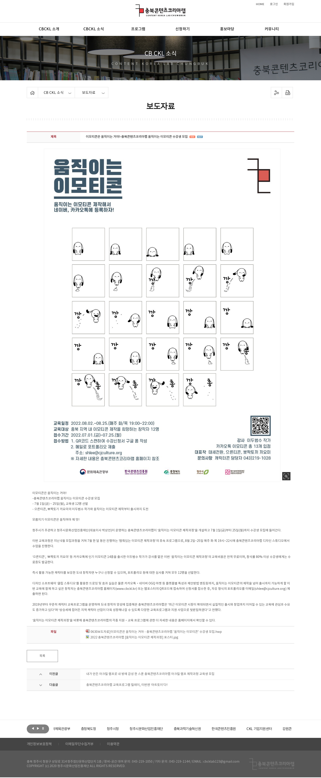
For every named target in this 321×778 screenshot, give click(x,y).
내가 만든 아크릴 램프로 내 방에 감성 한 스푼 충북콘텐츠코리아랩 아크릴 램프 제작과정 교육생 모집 (150, 674)
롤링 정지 (43, 728)
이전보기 (33, 728)
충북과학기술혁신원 (204, 729)
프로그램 (138, 29)
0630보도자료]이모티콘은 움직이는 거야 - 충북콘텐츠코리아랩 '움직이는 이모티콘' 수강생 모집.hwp (154, 632)
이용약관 (117, 745)
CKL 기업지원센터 (279, 729)
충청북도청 (100, 729)
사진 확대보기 (286, 476)
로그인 (274, 4)
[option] (70, 728)
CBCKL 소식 (93, 29)
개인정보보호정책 (40, 745)
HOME (260, 4)
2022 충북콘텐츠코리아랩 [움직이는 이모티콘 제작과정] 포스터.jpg (132, 637)
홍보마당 (227, 29)
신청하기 (182, 29)
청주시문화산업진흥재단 (161, 729)
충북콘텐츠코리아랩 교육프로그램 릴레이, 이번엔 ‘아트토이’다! (126, 685)
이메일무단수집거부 (82, 745)
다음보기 (38, 728)
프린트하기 (287, 92)
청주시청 (125, 729)
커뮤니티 (272, 29)
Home (28, 89)
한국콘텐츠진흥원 (243, 729)
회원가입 (289, 4)
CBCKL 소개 (49, 29)
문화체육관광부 (70, 729)
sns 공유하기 (276, 92)
